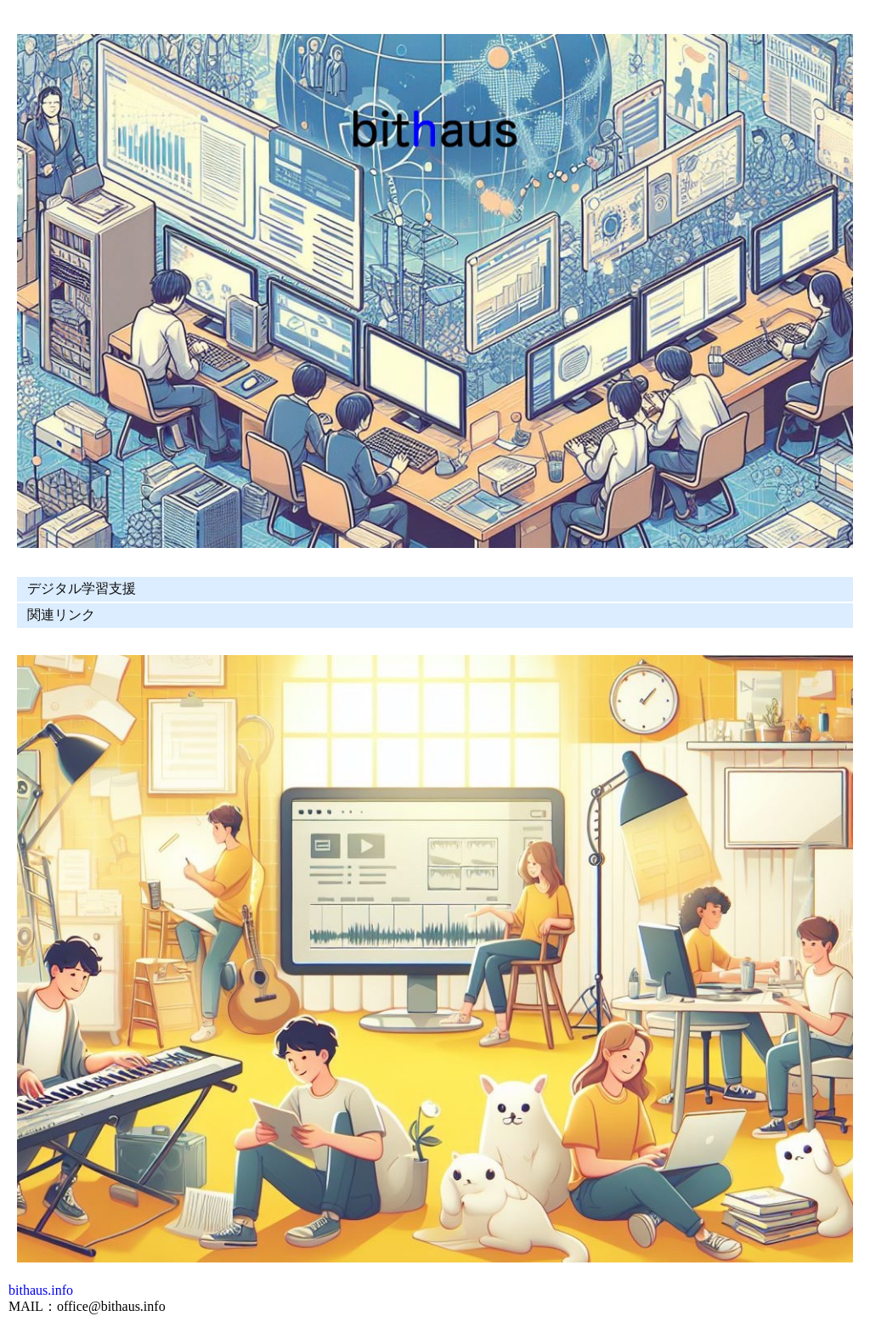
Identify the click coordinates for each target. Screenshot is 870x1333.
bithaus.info (40, 1290)
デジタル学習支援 (81, 588)
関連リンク (61, 614)
